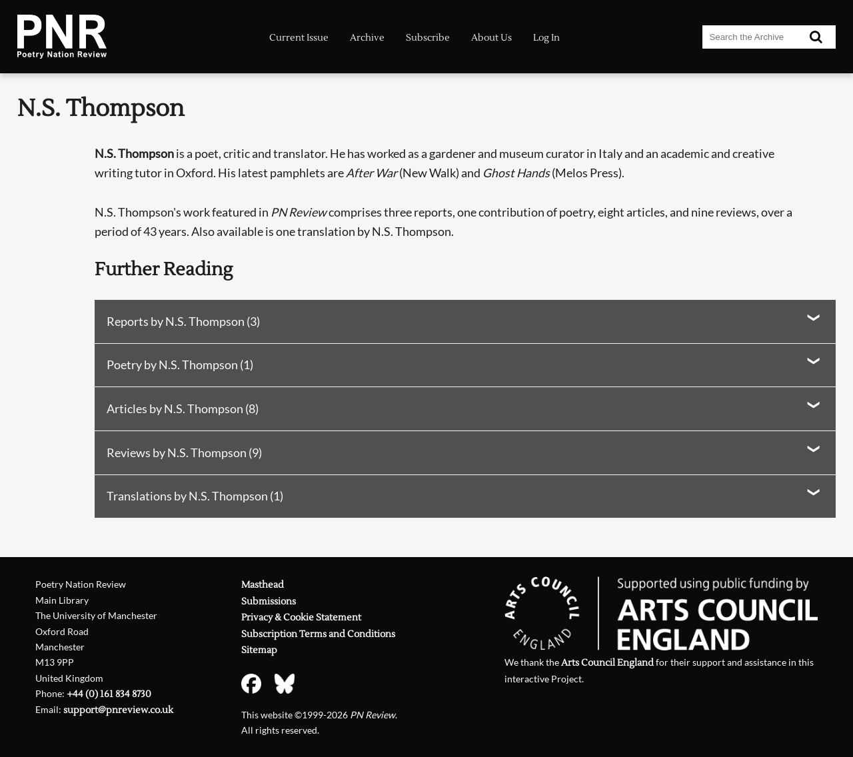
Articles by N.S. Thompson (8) (183, 409)
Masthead (262, 584)
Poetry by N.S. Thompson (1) (180, 365)
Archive (367, 38)
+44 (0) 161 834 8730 (109, 694)
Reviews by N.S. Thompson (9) (184, 453)
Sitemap (259, 650)
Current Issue (299, 38)
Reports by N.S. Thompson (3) (183, 322)
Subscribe (428, 38)
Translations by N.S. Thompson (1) (195, 496)
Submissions (268, 601)
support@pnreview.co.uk (118, 710)
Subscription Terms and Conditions (318, 634)
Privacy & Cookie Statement (301, 617)
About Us (491, 38)
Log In (546, 38)
